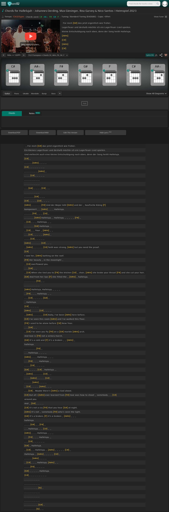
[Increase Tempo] (24, 55)
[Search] (157, 3)
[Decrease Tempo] (3, 55)
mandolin (35, 93)
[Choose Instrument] (60, 93)
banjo (44, 93)
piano (16, 93)
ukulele (26, 93)
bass (53, 93)
